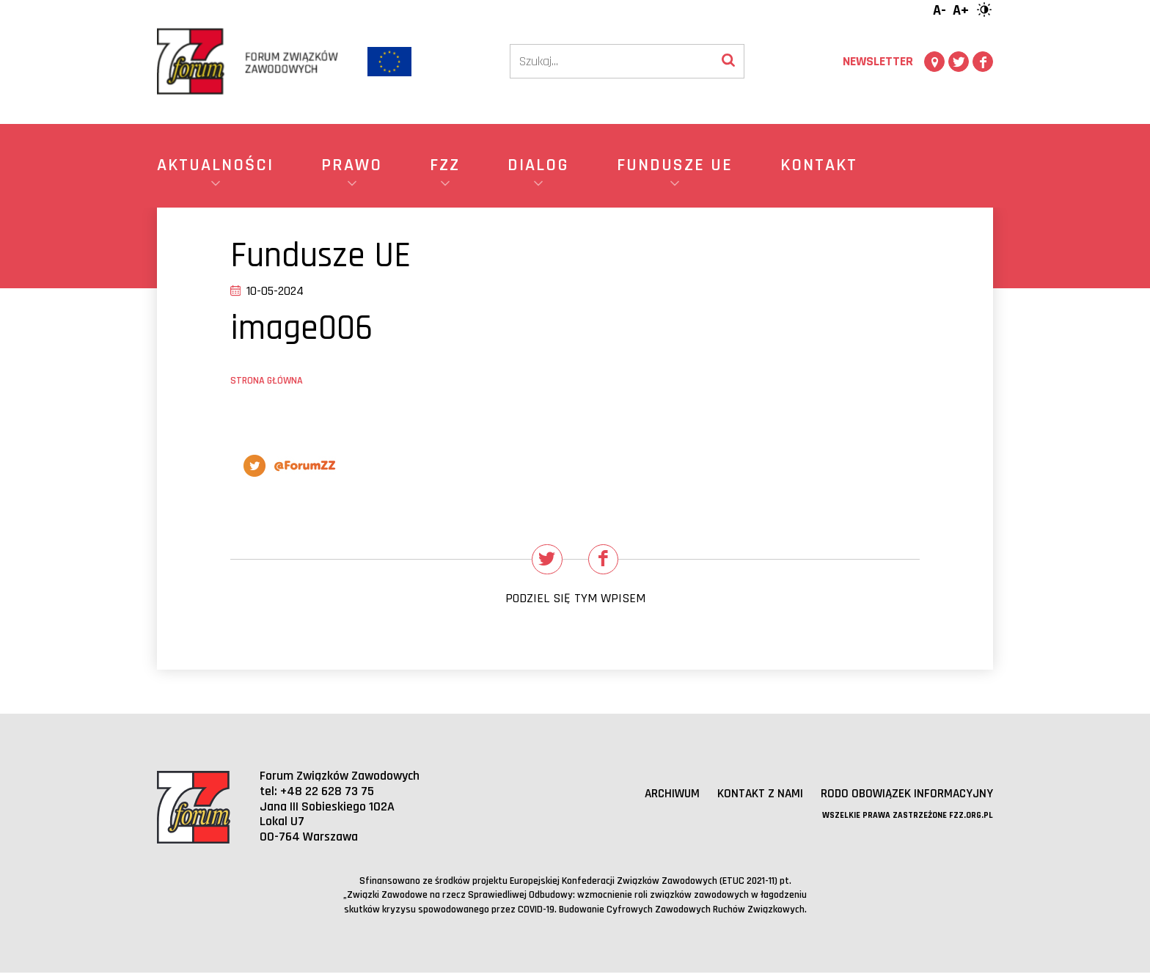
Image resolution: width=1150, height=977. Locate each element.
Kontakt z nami (752, 798)
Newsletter (878, 61)
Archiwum (662, 798)
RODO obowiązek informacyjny (904, 798)
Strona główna (266, 380)
